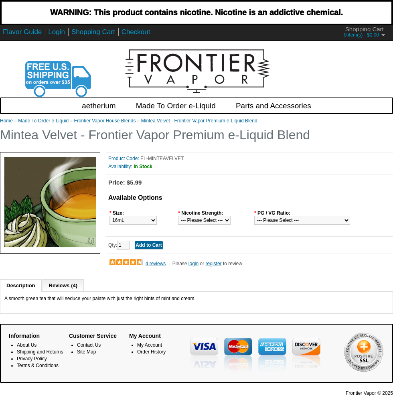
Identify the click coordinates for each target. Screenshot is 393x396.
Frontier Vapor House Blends (105, 121)
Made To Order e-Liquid (176, 106)
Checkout (136, 32)
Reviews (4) (63, 285)
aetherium (99, 106)
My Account (149, 345)
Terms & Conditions (38, 365)
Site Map (86, 352)
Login (56, 32)
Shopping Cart (93, 32)
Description (20, 285)
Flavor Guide (22, 32)
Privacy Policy (32, 358)
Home (6, 121)
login (193, 263)
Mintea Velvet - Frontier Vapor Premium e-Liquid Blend (199, 121)
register (214, 263)
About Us (26, 345)
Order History (151, 352)
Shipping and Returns (40, 352)
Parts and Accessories (273, 106)
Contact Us (89, 345)
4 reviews (156, 263)
